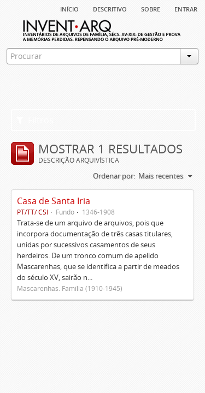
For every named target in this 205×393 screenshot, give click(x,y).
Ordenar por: (114, 176)
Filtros (35, 120)
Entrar (185, 8)
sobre (150, 8)
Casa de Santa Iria (53, 201)
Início (69, 8)
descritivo (110, 8)
